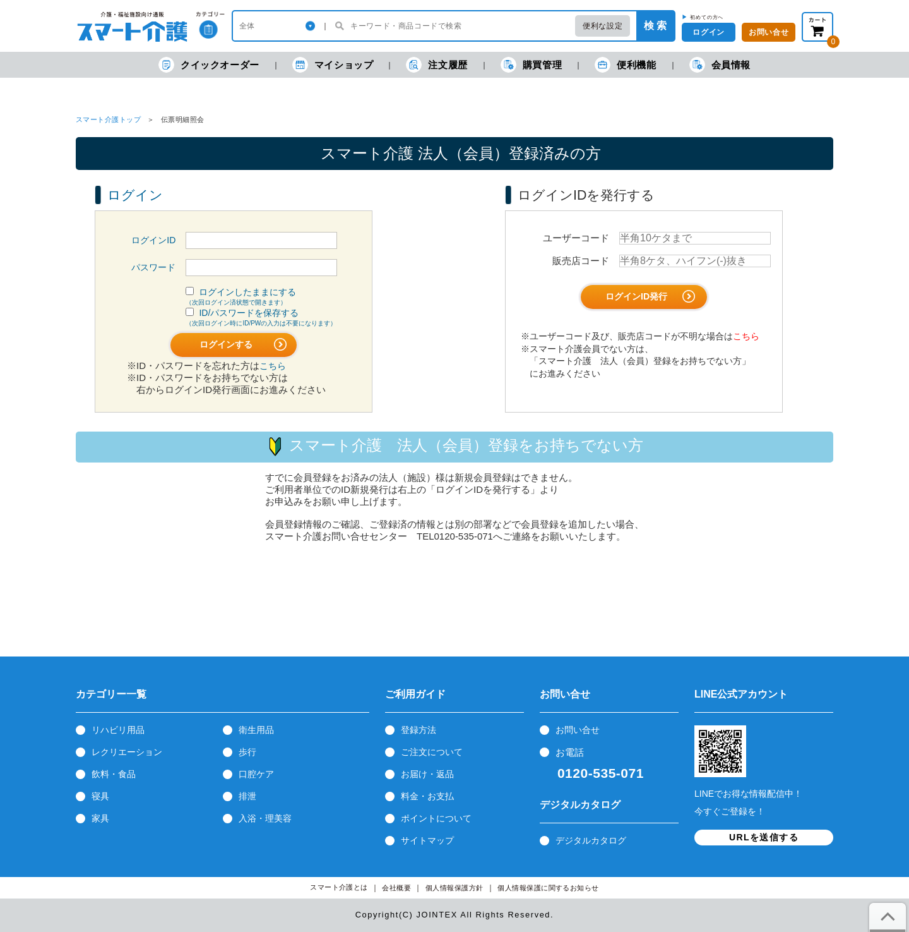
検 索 (655, 25)
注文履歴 (436, 65)
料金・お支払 (427, 796)
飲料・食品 (114, 774)
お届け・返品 (427, 774)
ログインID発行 (650, 296)
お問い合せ (578, 729)
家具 (100, 818)
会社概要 (396, 888)
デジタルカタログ (591, 840)
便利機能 (625, 65)
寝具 (100, 796)
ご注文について (432, 751)
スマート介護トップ (108, 119)
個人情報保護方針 (454, 888)
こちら (272, 366)
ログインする (243, 344)
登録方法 (418, 729)
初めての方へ (706, 17)
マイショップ (333, 65)
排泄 (247, 796)
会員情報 (720, 65)
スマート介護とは (339, 887)
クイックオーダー (208, 65)
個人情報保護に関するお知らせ (548, 888)
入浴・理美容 (265, 818)
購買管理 (531, 65)
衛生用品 (256, 729)
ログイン (708, 32)
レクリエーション (127, 751)
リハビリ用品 (118, 729)
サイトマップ (427, 840)
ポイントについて (436, 818)
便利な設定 (602, 25)
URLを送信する (764, 837)
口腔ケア (256, 774)
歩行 (247, 751)
